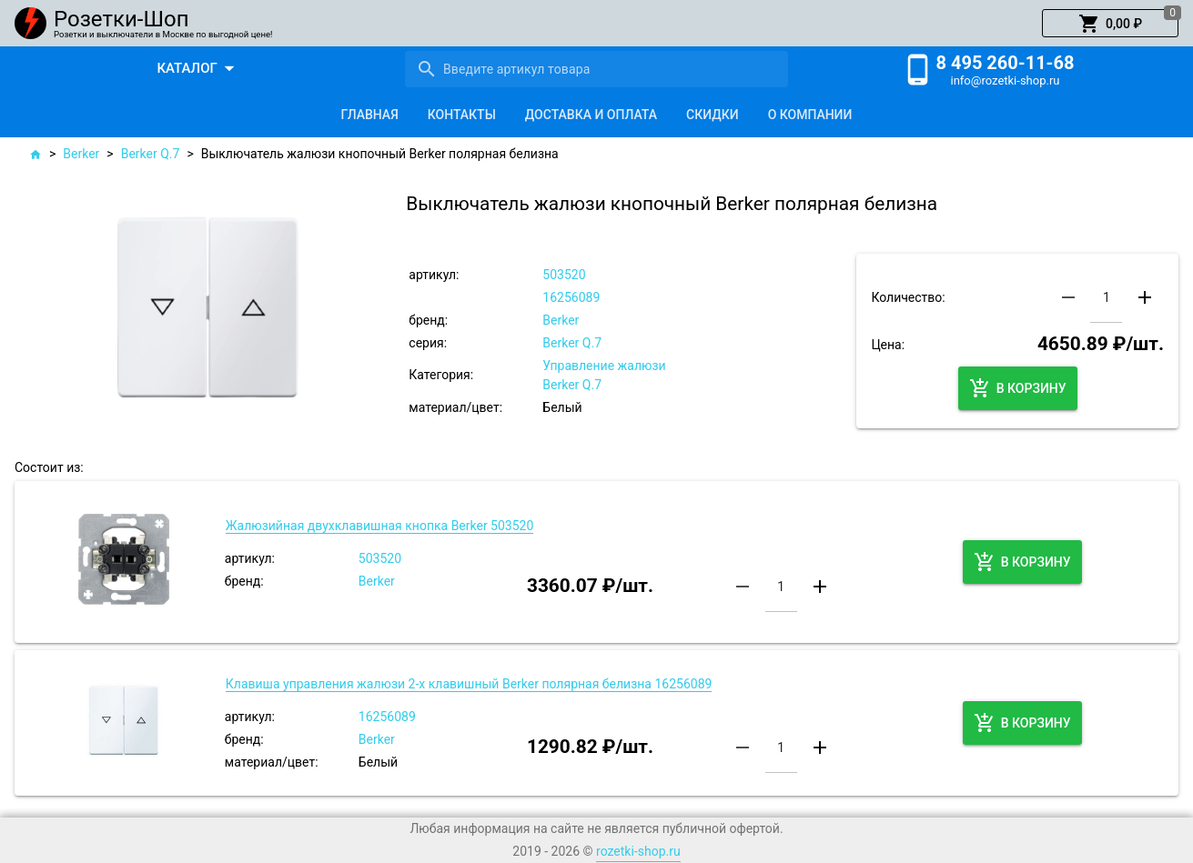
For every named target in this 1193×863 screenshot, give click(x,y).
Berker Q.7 (150, 153)
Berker (81, 153)
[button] (1110, 23)
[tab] (370, 114)
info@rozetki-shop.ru (1005, 80)
